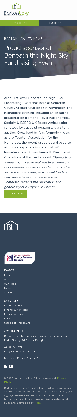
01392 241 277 (13, 347)
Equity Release (14, 314)
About (8, 279)
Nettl (37, 402)
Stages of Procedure (17, 322)
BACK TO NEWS (16, 194)
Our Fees (10, 283)
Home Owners (13, 305)
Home (8, 275)
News (7, 288)
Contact (9, 292)
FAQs (7, 318)
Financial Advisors (16, 309)
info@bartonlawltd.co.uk (20, 351)
